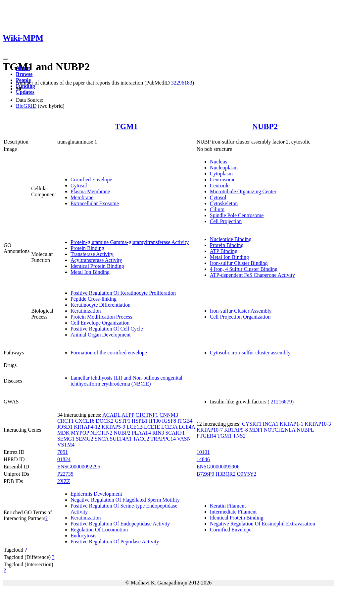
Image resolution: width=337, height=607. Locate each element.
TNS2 (239, 436)
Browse (24, 74)
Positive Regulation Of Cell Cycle (107, 329)
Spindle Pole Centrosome (237, 215)
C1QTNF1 (146, 415)
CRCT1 (65, 421)
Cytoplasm (221, 173)
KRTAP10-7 (210, 430)
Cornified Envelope (91, 179)
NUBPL (305, 430)
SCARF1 (175, 433)
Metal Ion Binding (90, 272)
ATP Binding (223, 251)
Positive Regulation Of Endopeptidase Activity (120, 523)
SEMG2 (84, 439)
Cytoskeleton (224, 203)
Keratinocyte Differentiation (100, 305)
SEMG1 (65, 439)
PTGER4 (206, 436)
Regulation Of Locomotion (99, 529)
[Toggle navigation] (5, 59)
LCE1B (134, 427)
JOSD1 (64, 427)
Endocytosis (83, 535)
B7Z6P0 (205, 474)
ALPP (127, 415)
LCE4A (187, 427)
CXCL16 (85, 421)
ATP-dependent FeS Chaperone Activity (252, 275)
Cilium (217, 209)
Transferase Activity (92, 254)
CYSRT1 (252, 424)
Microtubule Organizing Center (243, 191)
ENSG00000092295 (78, 466)
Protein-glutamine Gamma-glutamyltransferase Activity (130, 242)
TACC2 (141, 439)
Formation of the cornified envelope (109, 352)
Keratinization (86, 311)
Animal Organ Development (101, 334)
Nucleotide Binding (231, 239)
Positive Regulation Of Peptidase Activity (115, 541)
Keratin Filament (228, 506)
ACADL (111, 415)
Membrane (82, 197)
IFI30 (155, 421)
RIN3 (158, 433)
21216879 (281, 401)
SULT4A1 (121, 439)
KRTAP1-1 (292, 424)
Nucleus (218, 161)
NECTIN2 (101, 433)
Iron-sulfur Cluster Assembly (241, 311)
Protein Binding (87, 248)
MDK (63, 433)
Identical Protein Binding (97, 266)
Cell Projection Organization (240, 317)
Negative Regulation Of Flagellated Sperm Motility (125, 500)
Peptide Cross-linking (94, 299)
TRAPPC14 (163, 439)
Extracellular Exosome (95, 203)
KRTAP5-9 (113, 427)
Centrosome (222, 179)
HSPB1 (140, 421)
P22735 (65, 474)
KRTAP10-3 (318, 424)
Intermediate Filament (233, 512)
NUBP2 (265, 126)
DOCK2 (104, 421)
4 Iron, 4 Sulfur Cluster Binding (243, 269)
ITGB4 (184, 421)
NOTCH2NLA (279, 430)
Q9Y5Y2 (247, 474)
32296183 (181, 83)
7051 (62, 452)
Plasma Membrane (90, 191)
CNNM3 (169, 415)
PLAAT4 (141, 433)
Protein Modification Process (101, 317)
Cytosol (79, 185)
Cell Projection (226, 221)
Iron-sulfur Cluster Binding (239, 263)
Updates (25, 92)
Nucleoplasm (224, 167)
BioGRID (26, 106)
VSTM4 (65, 445)
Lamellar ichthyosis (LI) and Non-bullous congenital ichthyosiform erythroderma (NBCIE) (126, 381)
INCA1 (270, 424)
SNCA (102, 439)
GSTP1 (122, 421)
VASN (184, 439)
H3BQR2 (225, 474)
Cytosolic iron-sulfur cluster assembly (250, 352)
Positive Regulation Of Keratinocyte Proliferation (123, 293)
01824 (64, 459)
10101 (203, 452)
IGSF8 (169, 421)
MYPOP (80, 433)
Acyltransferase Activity (96, 260)
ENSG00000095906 (218, 466)
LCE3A (169, 427)
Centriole (220, 185)
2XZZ (63, 481)
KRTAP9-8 (236, 430)
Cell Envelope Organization (100, 323)
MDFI (256, 430)
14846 (203, 459)
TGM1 (126, 126)
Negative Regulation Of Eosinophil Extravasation (262, 523)
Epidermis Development (96, 494)
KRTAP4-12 (87, 427)
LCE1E (152, 427)
